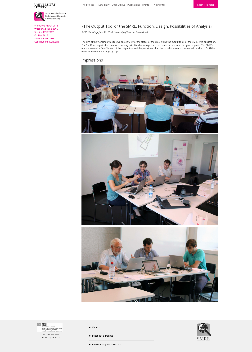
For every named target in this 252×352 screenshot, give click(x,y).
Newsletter (159, 4)
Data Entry (103, 4)
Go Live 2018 (41, 35)
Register (210, 4)
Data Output (118, 4)
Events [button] (146, 4)
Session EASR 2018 (44, 38)
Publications (133, 4)
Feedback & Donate (102, 335)
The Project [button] (88, 4)
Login (200, 4)
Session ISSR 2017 (44, 32)
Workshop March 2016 (46, 25)
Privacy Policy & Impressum (106, 344)
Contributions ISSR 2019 (46, 41)
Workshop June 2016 (46, 28)
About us (96, 327)
